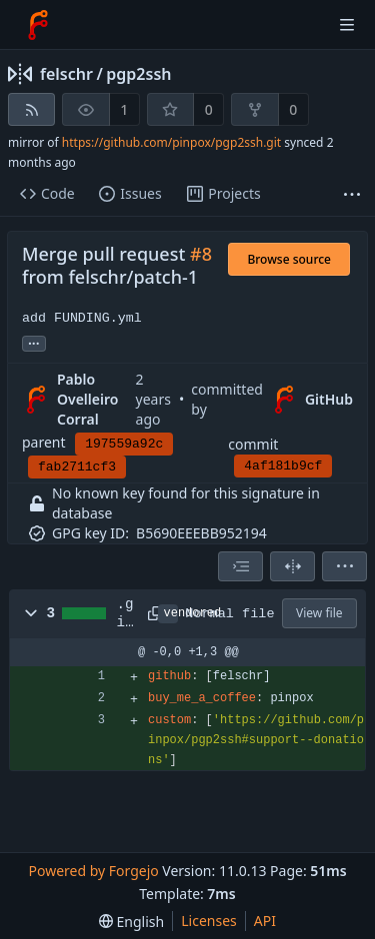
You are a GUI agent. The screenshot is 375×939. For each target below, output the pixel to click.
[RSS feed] (31, 109)
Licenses (209, 920)
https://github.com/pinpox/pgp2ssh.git (171, 142)
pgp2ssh (138, 74)
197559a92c (124, 444)
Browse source (289, 259)
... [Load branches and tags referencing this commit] (34, 342)
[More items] (352, 194)
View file (319, 612)
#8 (201, 254)
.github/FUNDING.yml (125, 614)
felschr (66, 74)
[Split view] (292, 566)
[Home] (38, 25)
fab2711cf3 (77, 467)
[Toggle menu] (347, 25)
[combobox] (240, 566)
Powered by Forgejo (93, 870)
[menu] (344, 566)
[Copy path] (149, 613)
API (265, 920)
